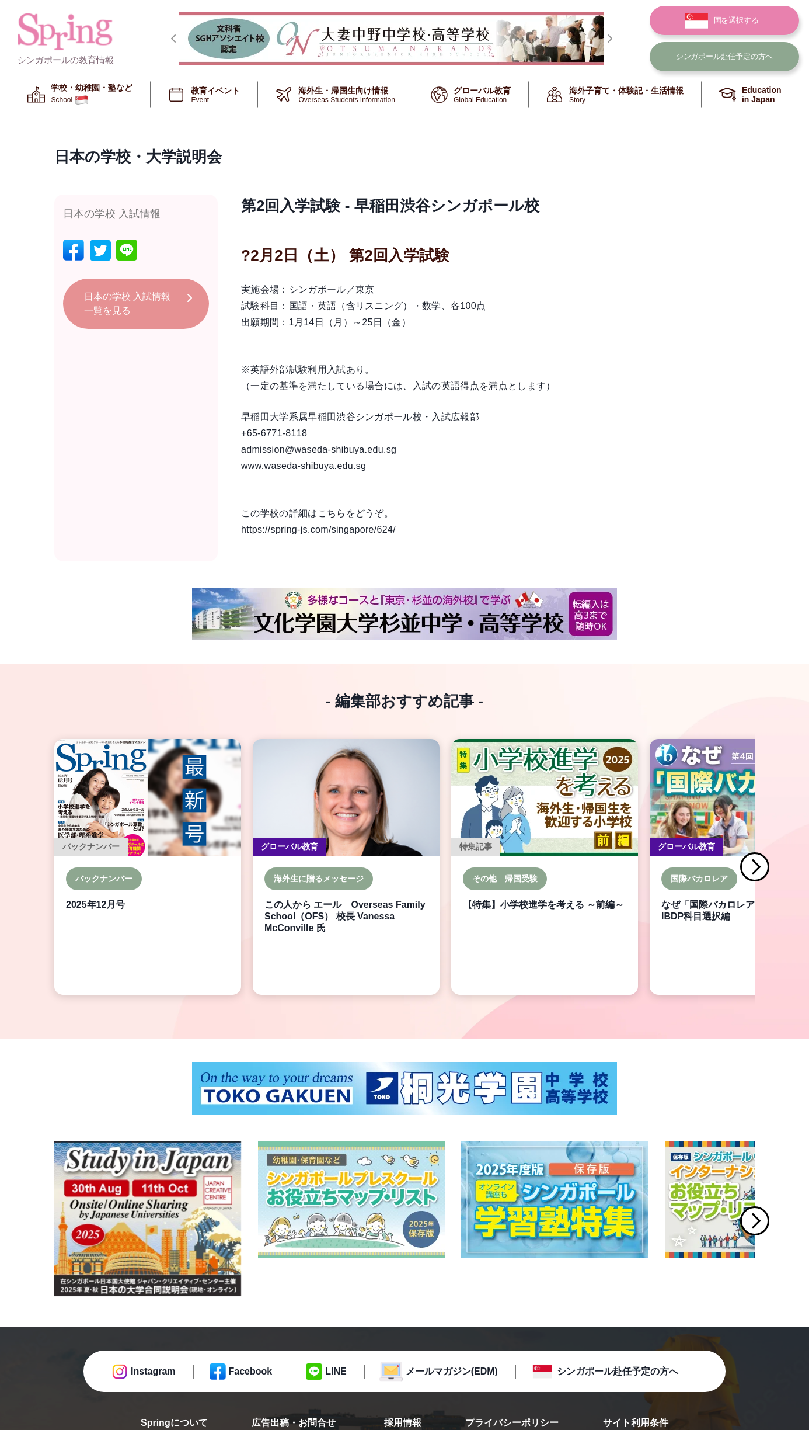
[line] (126, 250)
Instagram (153, 1371)
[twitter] (100, 250)
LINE (335, 1371)
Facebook (251, 1371)
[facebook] (73, 250)
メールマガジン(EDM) (452, 1371)
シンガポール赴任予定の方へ (617, 1371)
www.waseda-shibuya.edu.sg (303, 466)
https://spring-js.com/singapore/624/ (318, 529)
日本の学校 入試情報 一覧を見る (127, 303)
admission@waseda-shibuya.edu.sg (318, 449)
